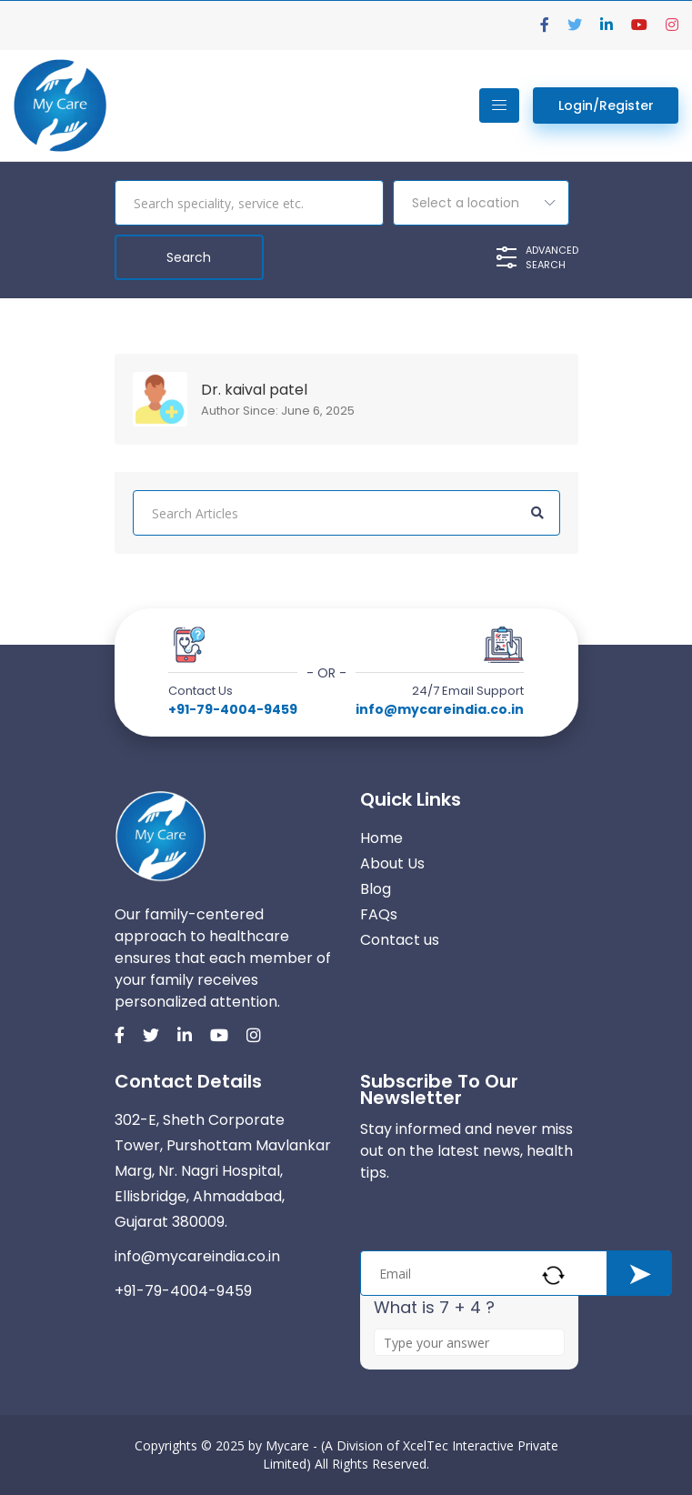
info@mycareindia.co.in (440, 709)
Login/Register (606, 105)
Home (381, 838)
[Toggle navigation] (499, 105)
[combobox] (481, 203)
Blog (375, 888)
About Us (392, 863)
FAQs (378, 914)
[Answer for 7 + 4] (469, 1342)
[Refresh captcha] (553, 1275)
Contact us (399, 939)
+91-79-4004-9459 (232, 709)
